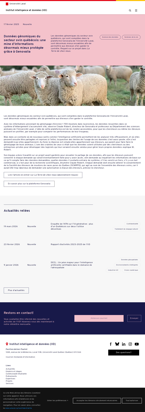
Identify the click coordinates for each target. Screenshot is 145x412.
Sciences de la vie (131, 37)
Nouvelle (27, 24)
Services (9, 384)
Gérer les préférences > (57, 401)
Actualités (10, 369)
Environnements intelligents (127, 265)
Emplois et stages (14, 371)
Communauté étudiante (16, 374)
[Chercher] (130, 10)
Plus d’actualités (16, 290)
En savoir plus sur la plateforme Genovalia (29, 184)
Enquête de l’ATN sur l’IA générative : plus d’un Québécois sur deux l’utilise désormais (72, 226)
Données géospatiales (129, 260)
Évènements (11, 376)
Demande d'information (24, 357)
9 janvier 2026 (11, 265)
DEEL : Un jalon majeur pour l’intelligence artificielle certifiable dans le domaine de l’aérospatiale (72, 265)
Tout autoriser (132, 401)
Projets (9, 381)
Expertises (10, 379)
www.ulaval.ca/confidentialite (18, 408)
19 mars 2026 (11, 227)
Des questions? (123, 353)
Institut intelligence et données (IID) (26, 10)
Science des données (110, 37)
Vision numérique (131, 270)
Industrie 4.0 (113, 270)
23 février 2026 (12, 244)
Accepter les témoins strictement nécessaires (97, 401)
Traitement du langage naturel (126, 229)
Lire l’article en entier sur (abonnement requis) (43, 175)
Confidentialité (132, 224)
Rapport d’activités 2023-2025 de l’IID (70, 244)
